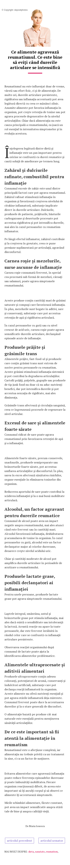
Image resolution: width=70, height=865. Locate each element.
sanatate (40, 851)
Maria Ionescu (37, 826)
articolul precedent (19, 841)
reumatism (52, 851)
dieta (31, 851)
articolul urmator (51, 841)
